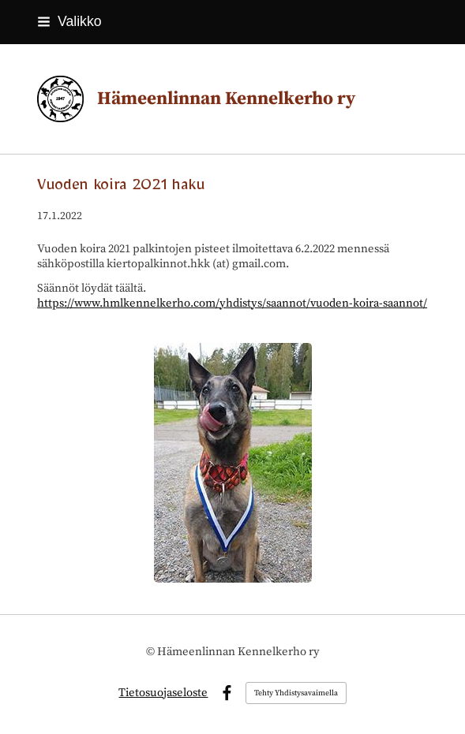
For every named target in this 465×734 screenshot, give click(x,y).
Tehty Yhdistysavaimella (296, 693)
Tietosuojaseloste (163, 693)
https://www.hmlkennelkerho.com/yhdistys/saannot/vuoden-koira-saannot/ (232, 303)
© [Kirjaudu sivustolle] (151, 651)
